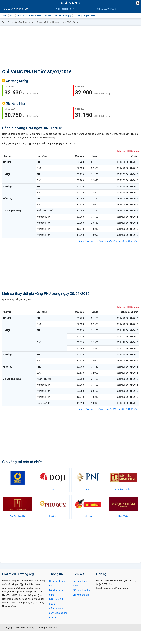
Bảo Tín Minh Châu (32, 16)
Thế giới (107, 9)
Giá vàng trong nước (23, 22)
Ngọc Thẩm (89, 16)
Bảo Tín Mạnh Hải (52, 16)
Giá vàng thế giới (81, 594)
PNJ (19, 16)
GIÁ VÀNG (70, 3)
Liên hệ (52, 617)
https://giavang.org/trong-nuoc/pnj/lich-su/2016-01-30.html (108, 241)
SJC (5, 16)
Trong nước (15, 9)
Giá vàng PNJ (43, 22)
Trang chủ (6, 22)
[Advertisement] (70, 47)
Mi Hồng (78, 16)
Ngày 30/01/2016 (70, 22)
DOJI (12, 16)
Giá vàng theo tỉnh (82, 590)
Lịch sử (55, 22)
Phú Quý (67, 16)
